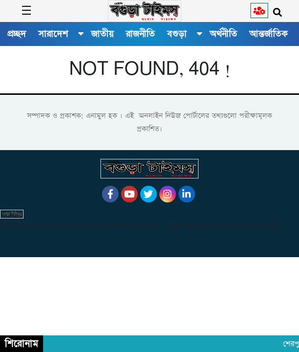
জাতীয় (102, 33)
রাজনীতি (140, 33)
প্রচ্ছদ (16, 33)
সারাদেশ (53, 33)
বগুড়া (177, 33)
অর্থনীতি (223, 33)
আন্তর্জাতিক (268, 33)
